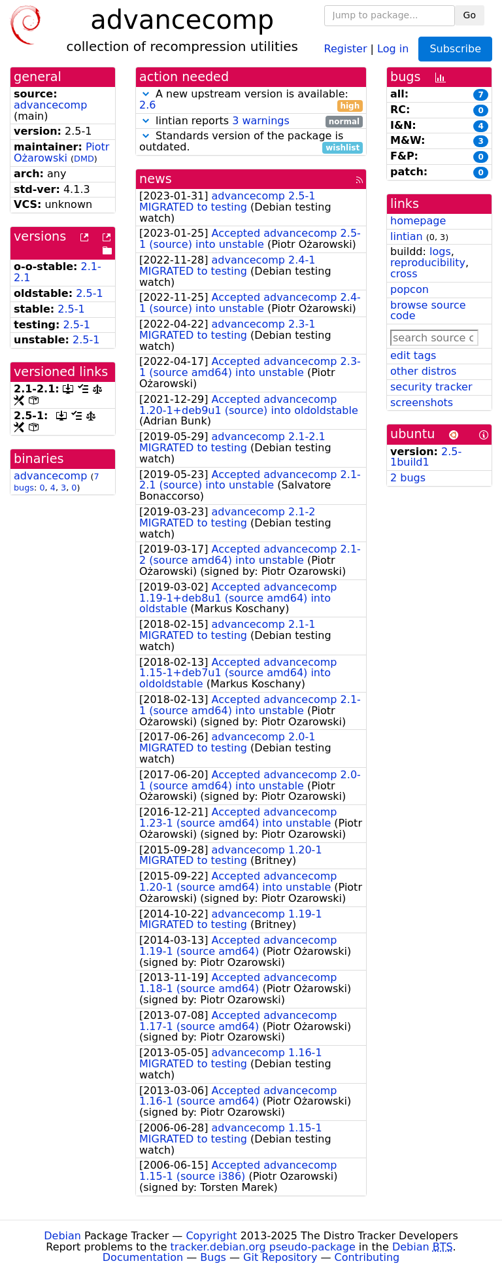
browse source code (428, 310)
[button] (145, 94)
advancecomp (50, 105)
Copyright (211, 1236)
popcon (409, 289)
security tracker (431, 387)
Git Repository (280, 1257)
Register (345, 48)
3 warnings (261, 120)
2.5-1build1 (425, 457)
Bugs (213, 1257)
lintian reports (251, 121)
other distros (423, 371)
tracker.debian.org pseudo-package (263, 1247)
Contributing (367, 1257)
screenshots (421, 402)
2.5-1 (89, 293)
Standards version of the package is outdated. (251, 142)
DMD (84, 159)
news (155, 178)
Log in (393, 48)
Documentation (143, 1257)
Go (469, 15)
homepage (418, 221)
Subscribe (455, 49)
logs (440, 251)
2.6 (147, 105)
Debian (62, 1236)
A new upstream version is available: (251, 100)
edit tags (413, 355)
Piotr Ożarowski (61, 152)
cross (403, 273)
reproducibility (427, 262)
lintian (406, 236)
